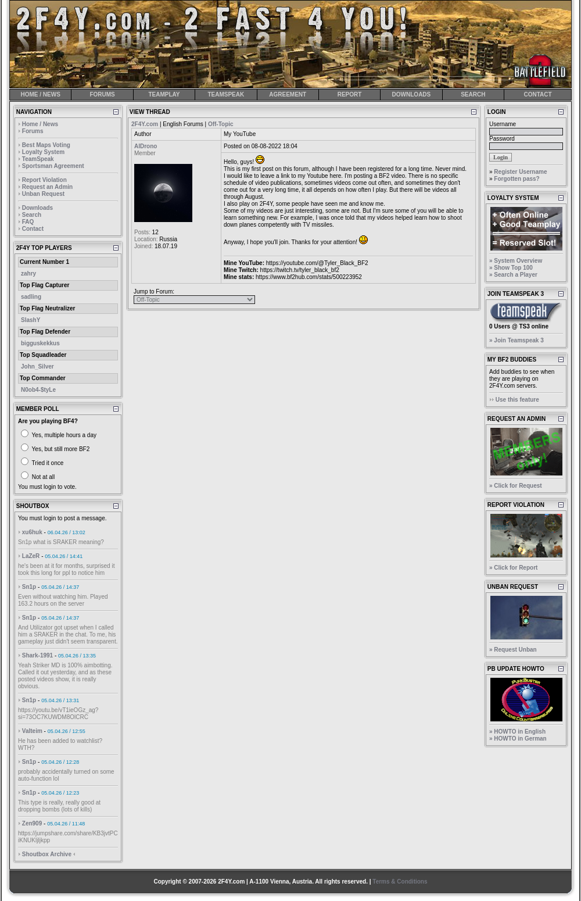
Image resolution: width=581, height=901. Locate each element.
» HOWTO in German (518, 738)
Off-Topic (221, 124)
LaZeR (31, 556)
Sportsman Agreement (53, 166)
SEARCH (473, 94)
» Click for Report (513, 567)
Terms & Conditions (399, 881)
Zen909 (32, 823)
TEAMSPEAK (225, 94)
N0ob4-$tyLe (38, 390)
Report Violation (44, 180)
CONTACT (537, 94)
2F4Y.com (144, 124)
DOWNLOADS (411, 94)
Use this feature (517, 399)
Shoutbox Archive (46, 854)
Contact (33, 229)
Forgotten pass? (516, 179)
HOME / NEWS (40, 94)
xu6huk (32, 532)
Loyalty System (43, 152)
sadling (31, 297)
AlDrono (145, 146)
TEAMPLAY (164, 94)
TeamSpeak (38, 159)
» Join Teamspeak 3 (516, 340)
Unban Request (43, 194)
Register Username (520, 172)
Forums (33, 131)
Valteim (32, 731)
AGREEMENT (287, 94)
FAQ (28, 222)
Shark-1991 (37, 655)
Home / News (40, 124)
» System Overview (515, 261)
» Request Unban (513, 649)
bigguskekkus (40, 343)
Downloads (37, 208)
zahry (28, 273)
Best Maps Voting (46, 145)
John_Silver (37, 366)
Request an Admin (47, 187)
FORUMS (101, 94)
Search (31, 215)
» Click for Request (515, 485)
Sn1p (29, 587)
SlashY (30, 320)
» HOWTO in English (517, 731)
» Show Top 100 (511, 267)
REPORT (350, 94)
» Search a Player (513, 274)
